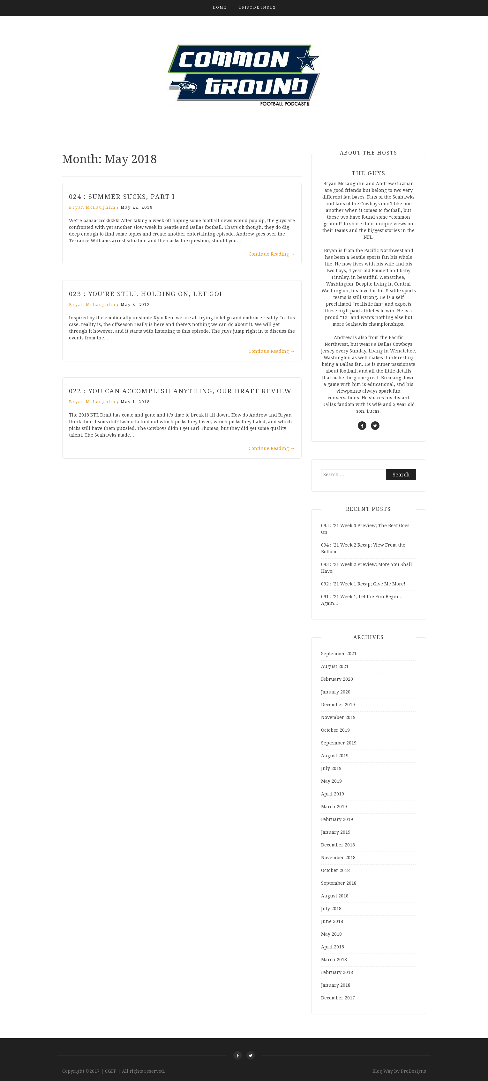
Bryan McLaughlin (92, 207)
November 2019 (338, 717)
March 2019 (334, 806)
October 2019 (335, 730)
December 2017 (338, 997)
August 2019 (335, 755)
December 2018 (338, 844)
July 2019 (331, 768)
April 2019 (332, 793)
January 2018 (335, 985)
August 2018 (335, 895)
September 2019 (339, 742)
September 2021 (339, 653)
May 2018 (331, 934)
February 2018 (337, 972)
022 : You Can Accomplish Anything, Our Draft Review (180, 391)
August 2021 (335, 666)
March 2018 (334, 959)
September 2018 (339, 883)
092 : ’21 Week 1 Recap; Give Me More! (363, 583)
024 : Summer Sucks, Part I (122, 196)
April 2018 (332, 946)
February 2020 (337, 679)
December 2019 (338, 704)
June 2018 (332, 921)
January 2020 (335, 691)
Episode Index (257, 7)
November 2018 (338, 857)
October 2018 (335, 870)
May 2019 (331, 781)
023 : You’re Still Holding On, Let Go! (145, 294)
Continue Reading (272, 254)
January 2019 (335, 832)
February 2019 (337, 819)
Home (219, 7)
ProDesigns (413, 1071)
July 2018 (331, 908)
